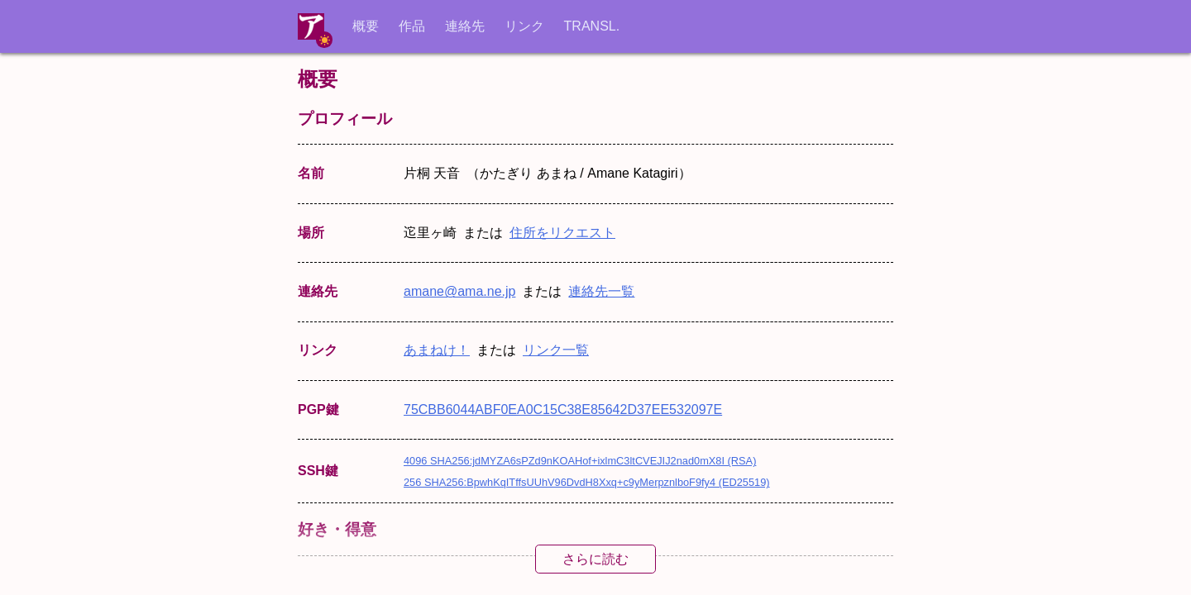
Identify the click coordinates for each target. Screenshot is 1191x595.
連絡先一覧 (601, 291)
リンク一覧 (556, 350)
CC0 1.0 (503, 582)
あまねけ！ (437, 350)
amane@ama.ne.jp (459, 291)
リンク (524, 26)
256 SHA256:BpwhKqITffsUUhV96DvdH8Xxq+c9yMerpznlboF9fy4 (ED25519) (587, 482)
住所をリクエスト (562, 233)
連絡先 (465, 26)
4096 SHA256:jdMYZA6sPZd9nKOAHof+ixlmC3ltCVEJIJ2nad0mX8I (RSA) (580, 461)
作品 (412, 26)
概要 (365, 26)
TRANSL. (592, 26)
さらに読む (595, 559)
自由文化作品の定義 (626, 582)
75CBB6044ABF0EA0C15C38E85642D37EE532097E (563, 409)
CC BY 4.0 (435, 582)
